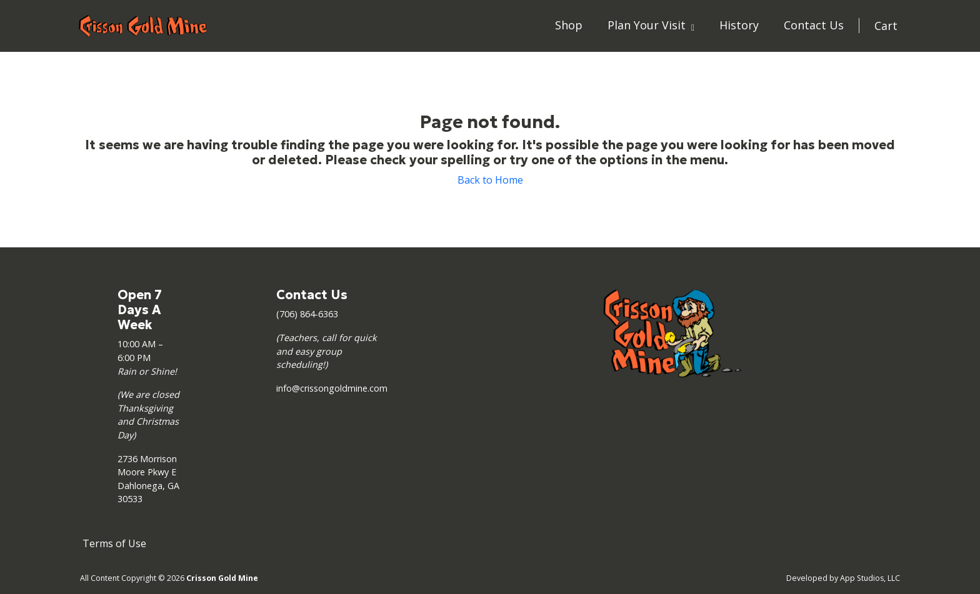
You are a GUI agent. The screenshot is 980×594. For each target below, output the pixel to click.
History (739, 24)
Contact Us (814, 24)
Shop (568, 24)
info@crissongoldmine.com (332, 388)
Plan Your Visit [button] (648, 24)
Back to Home (490, 180)
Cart (886, 25)
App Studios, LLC (870, 578)
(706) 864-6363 (307, 314)
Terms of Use (114, 543)
